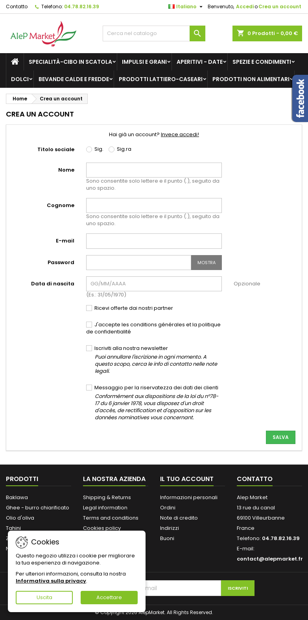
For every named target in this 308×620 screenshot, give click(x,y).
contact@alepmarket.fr (270, 559)
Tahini (13, 528)
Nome (66, 170)
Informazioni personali (189, 497)
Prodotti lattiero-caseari (161, 79)
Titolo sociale (55, 149)
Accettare (109, 597)
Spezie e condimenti (261, 62)
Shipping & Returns (107, 497)
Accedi (245, 6)
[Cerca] (154, 33)
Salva (281, 437)
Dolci (20, 79)
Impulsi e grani (144, 62)
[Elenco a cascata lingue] (186, 6)
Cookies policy (102, 528)
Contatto (17, 6)
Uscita (44, 597)
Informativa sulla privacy (51, 581)
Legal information (105, 507)
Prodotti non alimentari (251, 79)
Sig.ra (120, 149)
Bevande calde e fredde (74, 79)
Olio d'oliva (20, 518)
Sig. (94, 149)
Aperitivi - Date (200, 62)
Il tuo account (187, 478)
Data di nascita (52, 283)
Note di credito (179, 518)
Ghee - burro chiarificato (37, 507)
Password (61, 262)
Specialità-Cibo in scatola (70, 62)
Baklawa (17, 497)
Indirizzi (169, 528)
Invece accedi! (180, 134)
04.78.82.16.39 (81, 6)
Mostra (206, 262)
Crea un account (279, 6)
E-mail (65, 240)
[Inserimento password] (138, 262)
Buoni (167, 538)
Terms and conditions (110, 518)
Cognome (60, 205)
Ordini (167, 507)
